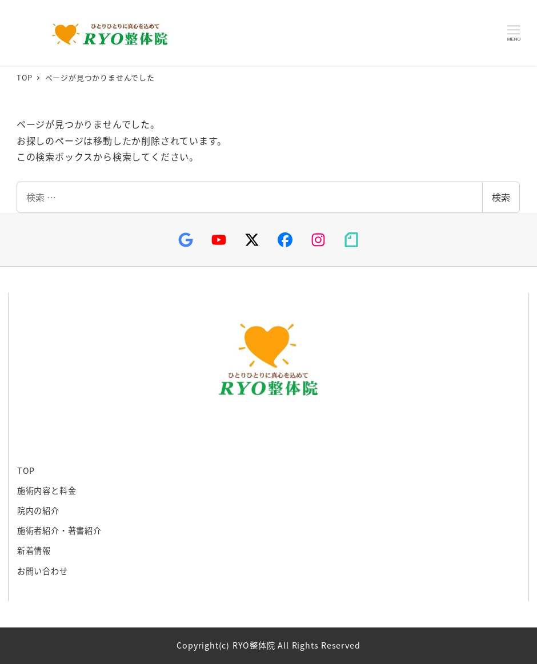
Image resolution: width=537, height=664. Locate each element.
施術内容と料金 (47, 490)
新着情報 (34, 550)
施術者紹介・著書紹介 (59, 530)
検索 (501, 197)
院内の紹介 (38, 510)
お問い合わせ (42, 571)
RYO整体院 (107, 33)
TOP (26, 470)
